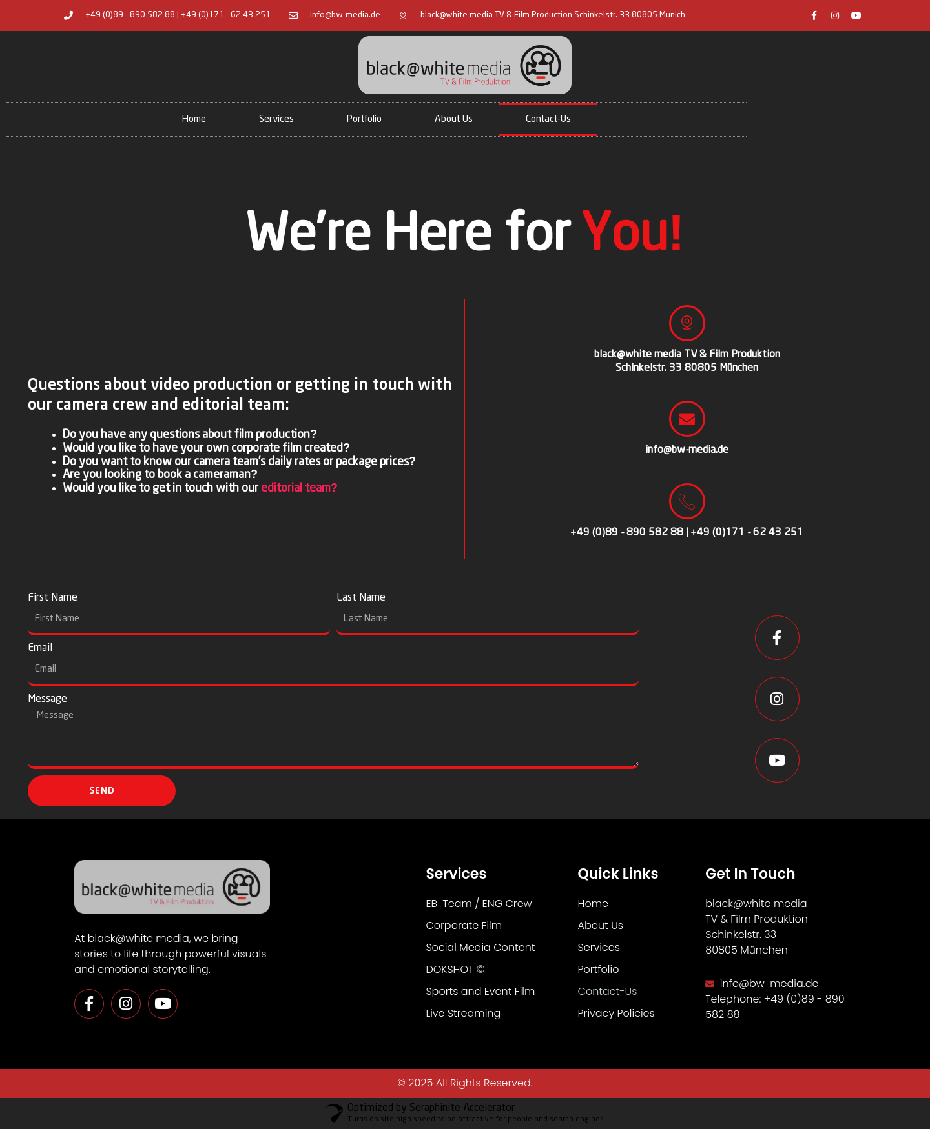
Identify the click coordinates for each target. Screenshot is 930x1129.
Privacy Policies (616, 1013)
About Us (454, 119)
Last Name (361, 598)
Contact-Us (548, 119)
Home (194, 119)
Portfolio (364, 119)
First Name (53, 598)
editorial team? (299, 488)
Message (47, 699)
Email (40, 648)
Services (276, 119)
